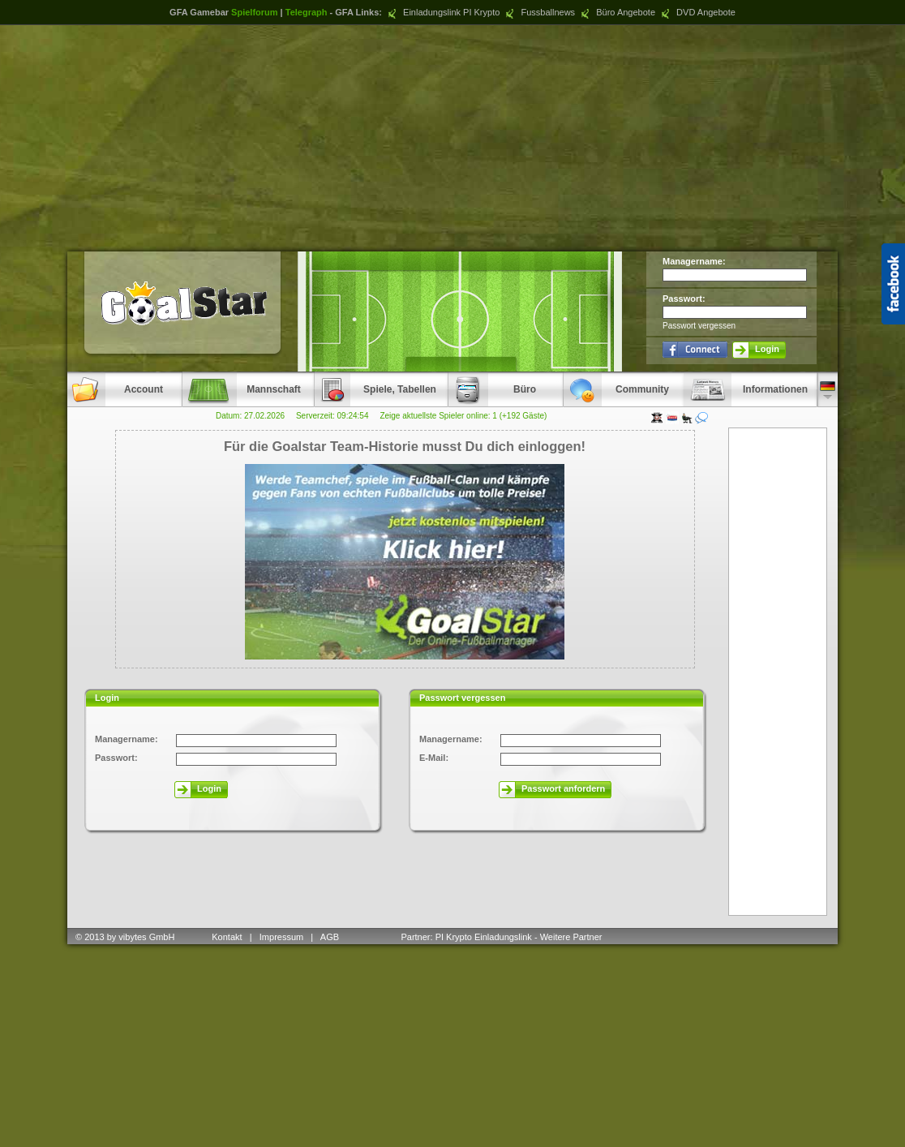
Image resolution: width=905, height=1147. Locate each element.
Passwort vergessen (699, 325)
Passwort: (684, 298)
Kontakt (227, 937)
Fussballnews (538, 12)
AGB (330, 937)
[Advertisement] (452, 137)
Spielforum (254, 12)
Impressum (281, 937)
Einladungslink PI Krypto (442, 12)
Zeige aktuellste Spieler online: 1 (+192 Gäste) (463, 415)
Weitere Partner (571, 937)
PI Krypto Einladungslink (483, 937)
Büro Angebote (616, 12)
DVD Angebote (697, 12)
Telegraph (306, 12)
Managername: (694, 261)
